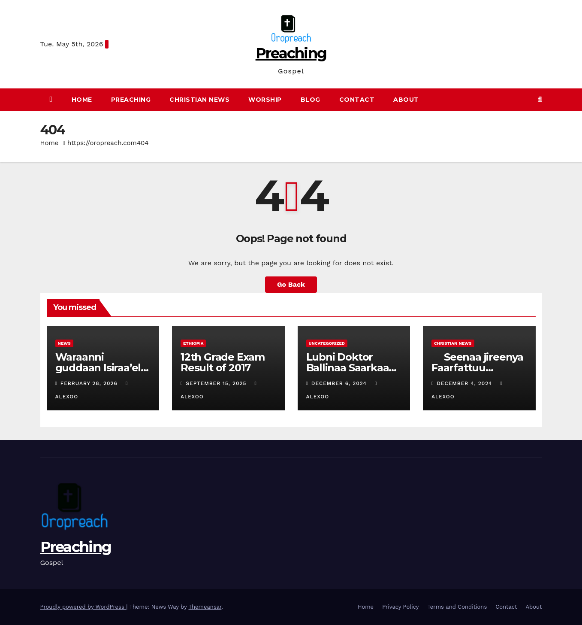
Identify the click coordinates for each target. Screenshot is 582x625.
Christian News (199, 99)
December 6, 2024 (340, 383)
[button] (540, 99)
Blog (310, 99)
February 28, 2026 (90, 383)
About (406, 99)
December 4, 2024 (465, 383)
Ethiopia (193, 343)
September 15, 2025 (217, 383)
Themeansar (204, 607)
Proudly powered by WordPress (83, 607)
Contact (357, 99)
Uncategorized (327, 343)
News (64, 343)
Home (82, 99)
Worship (265, 99)
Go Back (291, 284)
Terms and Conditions (457, 607)
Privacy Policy (400, 607)
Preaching (291, 53)
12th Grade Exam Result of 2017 (223, 362)
